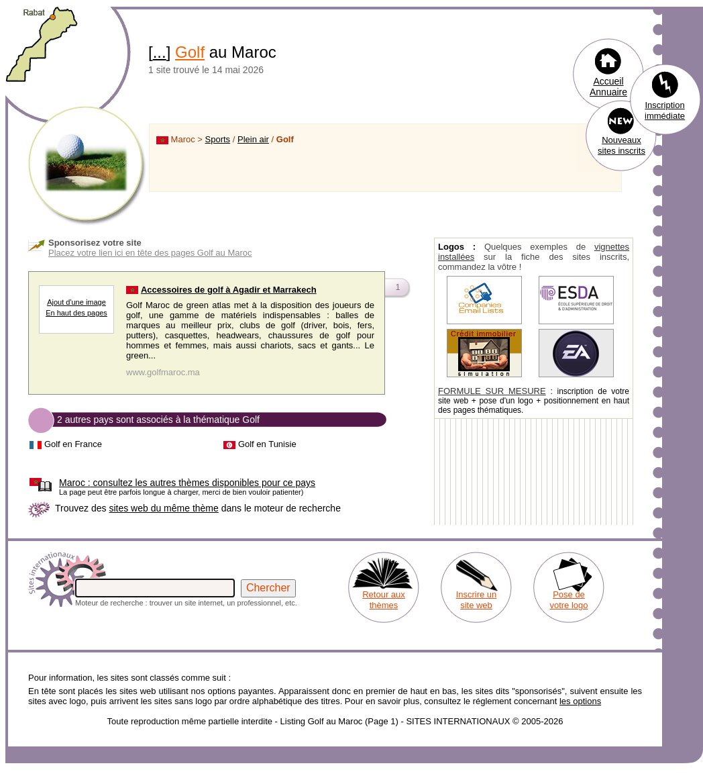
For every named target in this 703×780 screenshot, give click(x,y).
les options (580, 701)
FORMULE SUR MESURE (492, 391)
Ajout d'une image (76, 302)
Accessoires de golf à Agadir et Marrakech (229, 290)
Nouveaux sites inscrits (621, 145)
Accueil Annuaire (608, 86)
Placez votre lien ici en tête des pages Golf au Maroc (150, 253)
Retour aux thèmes (383, 599)
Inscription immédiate (665, 110)
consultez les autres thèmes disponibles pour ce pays (187, 482)
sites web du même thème (163, 508)
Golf (190, 52)
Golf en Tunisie (267, 444)
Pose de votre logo (568, 599)
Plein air (253, 139)
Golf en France (73, 444)
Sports (218, 139)
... (159, 52)
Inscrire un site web (476, 599)
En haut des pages (76, 313)
